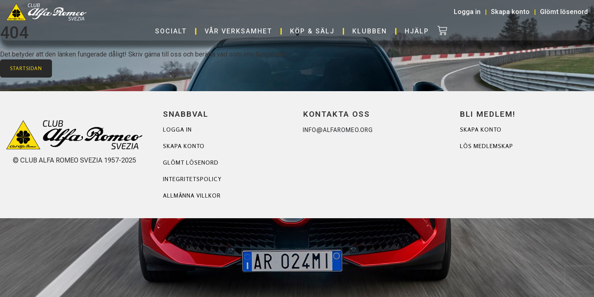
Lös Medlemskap (486, 145)
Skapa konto (184, 145)
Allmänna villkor (192, 195)
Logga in (177, 129)
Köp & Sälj (312, 31)
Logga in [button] (467, 12)
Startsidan (26, 68)
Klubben (369, 31)
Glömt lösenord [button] (564, 12)
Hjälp (417, 31)
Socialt (171, 31)
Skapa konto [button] (510, 12)
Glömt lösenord (191, 162)
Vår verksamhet (238, 31)
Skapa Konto (481, 129)
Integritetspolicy (192, 178)
